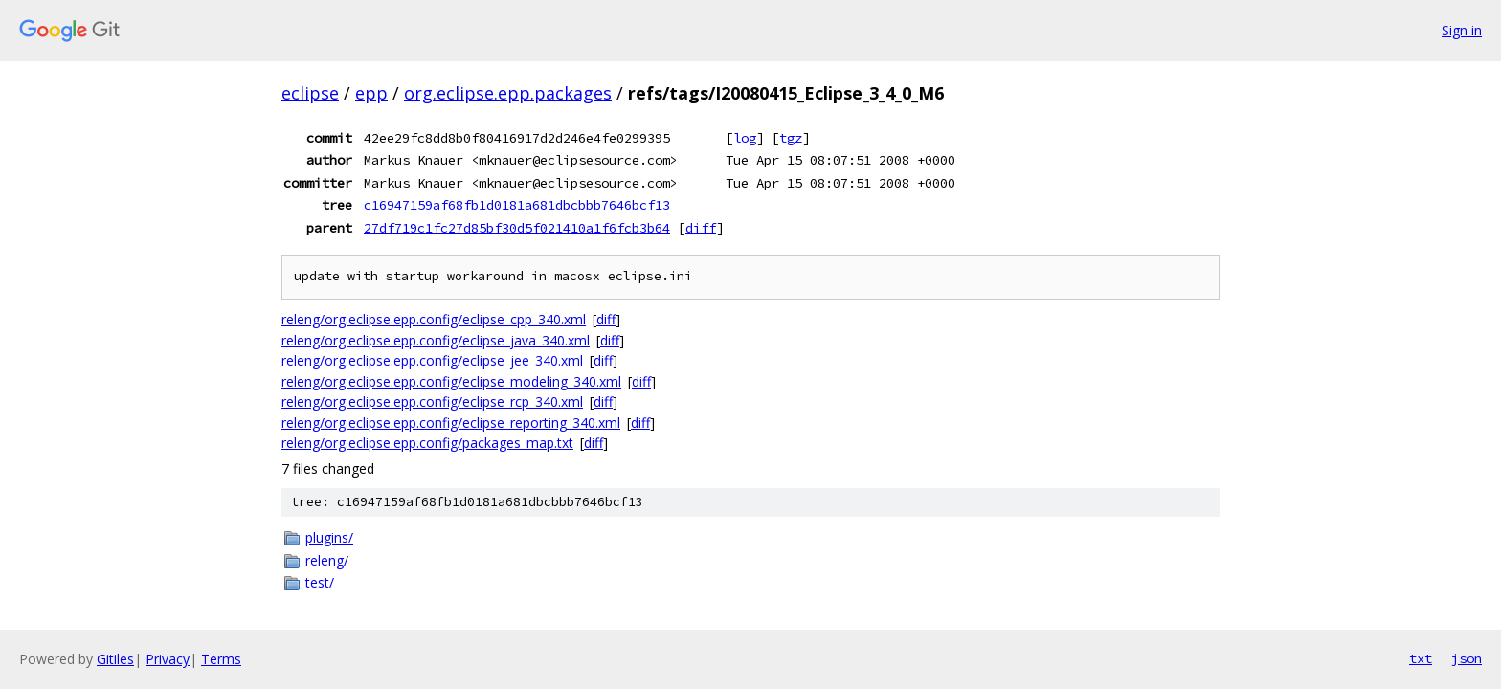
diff (700, 227)
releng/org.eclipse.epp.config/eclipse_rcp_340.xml (432, 401)
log (744, 137)
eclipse (310, 92)
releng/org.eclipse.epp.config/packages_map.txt (427, 442)
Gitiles (115, 659)
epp (371, 92)
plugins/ (329, 537)
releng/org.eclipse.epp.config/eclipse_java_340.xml (435, 340)
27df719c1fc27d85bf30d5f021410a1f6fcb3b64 (517, 227)
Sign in (1462, 30)
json (1466, 658)
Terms (221, 659)
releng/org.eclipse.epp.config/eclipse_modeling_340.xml (451, 381)
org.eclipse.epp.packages (508, 92)
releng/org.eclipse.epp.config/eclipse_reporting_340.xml (450, 422)
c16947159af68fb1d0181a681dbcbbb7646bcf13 (517, 204)
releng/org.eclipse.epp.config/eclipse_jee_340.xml (432, 360)
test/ (319, 582)
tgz (790, 137)
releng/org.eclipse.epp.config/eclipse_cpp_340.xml (433, 319)
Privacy (168, 659)
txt (1420, 658)
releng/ (326, 560)
